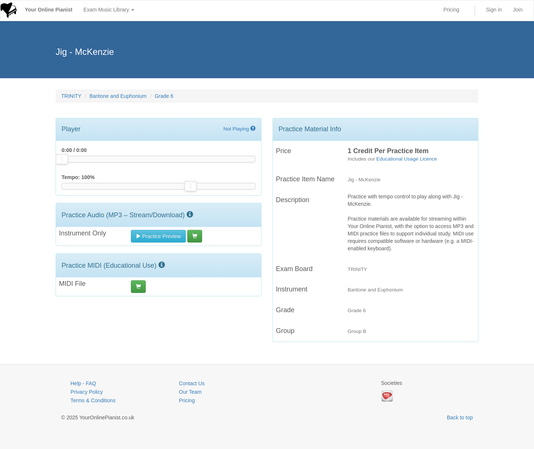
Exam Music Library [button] (108, 10)
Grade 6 (164, 96)
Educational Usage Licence (406, 159)
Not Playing (239, 129)
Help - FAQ (83, 383)
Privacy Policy (86, 392)
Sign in (494, 10)
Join (518, 10)
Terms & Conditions (92, 400)
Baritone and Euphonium (117, 96)
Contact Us (192, 383)
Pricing (451, 10)
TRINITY (71, 96)
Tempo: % (78, 177)
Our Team (190, 392)
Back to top (460, 417)
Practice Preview (158, 236)
